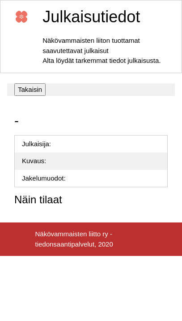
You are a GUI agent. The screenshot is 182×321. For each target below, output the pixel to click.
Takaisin (30, 89)
